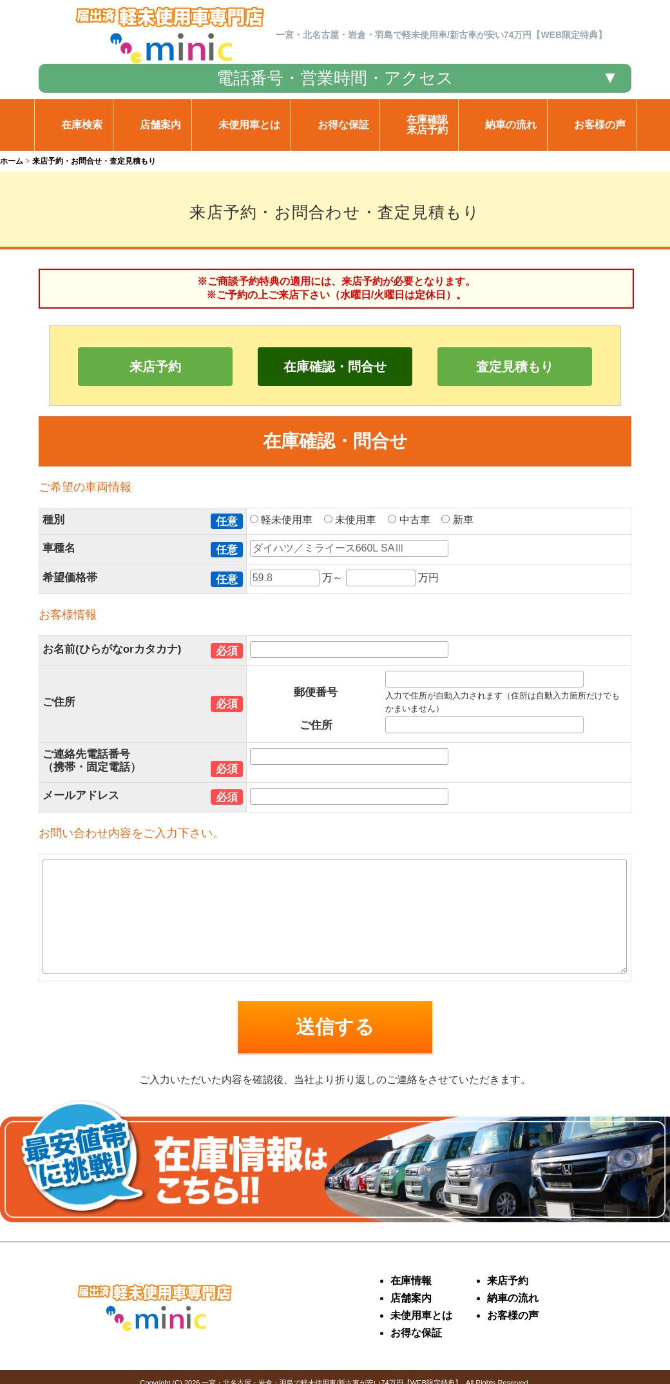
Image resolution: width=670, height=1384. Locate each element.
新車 (461, 519)
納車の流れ (513, 1298)
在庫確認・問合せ (335, 367)
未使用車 (354, 519)
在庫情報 (411, 1280)
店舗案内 (411, 1298)
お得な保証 (416, 1332)
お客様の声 (513, 1315)
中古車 (413, 519)
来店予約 (155, 367)
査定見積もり (514, 367)
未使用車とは (421, 1315)
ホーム (11, 161)
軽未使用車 (285, 519)
